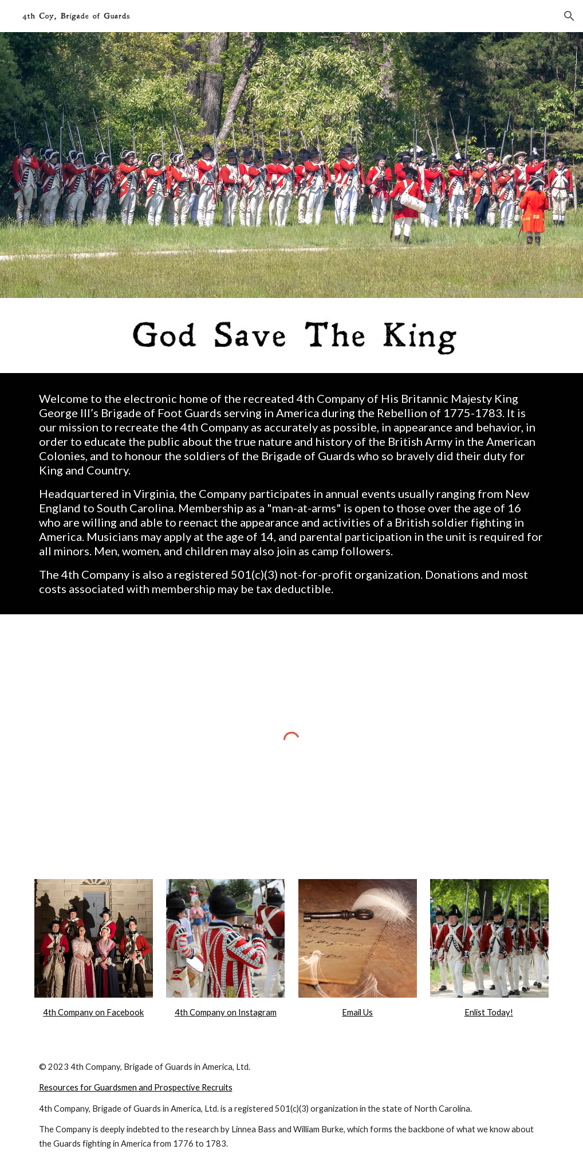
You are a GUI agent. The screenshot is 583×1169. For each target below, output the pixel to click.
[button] (569, 16)
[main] (291, 494)
